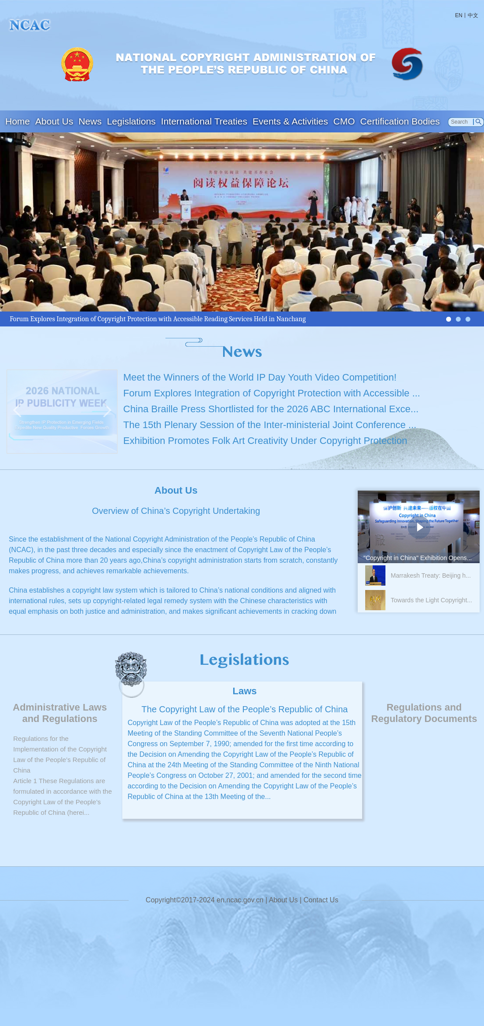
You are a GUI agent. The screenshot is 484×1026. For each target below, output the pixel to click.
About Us (54, 121)
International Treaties (204, 121)
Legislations (131, 121)
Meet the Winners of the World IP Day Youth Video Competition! (259, 377)
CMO (344, 121)
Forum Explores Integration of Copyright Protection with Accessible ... (271, 393)
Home (17, 121)
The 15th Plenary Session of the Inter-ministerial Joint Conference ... (269, 424)
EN (458, 15)
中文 (473, 15)
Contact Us (321, 900)
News (90, 121)
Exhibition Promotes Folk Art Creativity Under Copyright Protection (265, 440)
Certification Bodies (400, 121)
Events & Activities (290, 121)
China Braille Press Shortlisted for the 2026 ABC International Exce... (270, 408)
